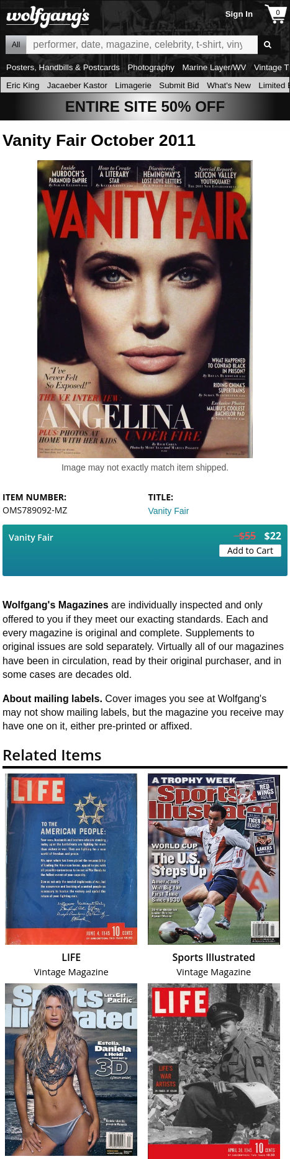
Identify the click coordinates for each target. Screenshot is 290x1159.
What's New (229, 85)
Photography (150, 67)
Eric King (22, 85)
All (16, 44)
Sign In (239, 14)
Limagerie (133, 85)
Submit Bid (179, 85)
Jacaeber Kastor (77, 85)
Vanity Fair (168, 511)
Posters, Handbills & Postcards (63, 67)
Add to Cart (250, 550)
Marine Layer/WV (214, 67)
